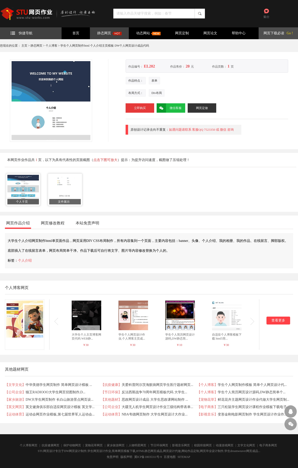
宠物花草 (207, 399)
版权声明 (126, 457)
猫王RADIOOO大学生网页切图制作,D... (55, 392)
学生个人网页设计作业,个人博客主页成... (131, 336)
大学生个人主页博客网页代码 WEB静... (86, 336)
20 (188, 66)
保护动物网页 (72, 445)
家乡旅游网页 (116, 445)
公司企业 (15, 392)
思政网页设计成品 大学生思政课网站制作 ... (155, 399)
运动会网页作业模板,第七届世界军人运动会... (60, 414)
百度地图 (170, 457)
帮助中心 (239, 33)
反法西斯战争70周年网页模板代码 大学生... (154, 392)
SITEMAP (184, 457)
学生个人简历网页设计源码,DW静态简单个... (251, 392)
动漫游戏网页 (224, 445)
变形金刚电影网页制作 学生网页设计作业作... (252, 414)
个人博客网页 (28, 445)
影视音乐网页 (181, 445)
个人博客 (51, 45)
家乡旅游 (15, 399)
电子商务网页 (268, 445)
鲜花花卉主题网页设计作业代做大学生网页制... (253, 399)
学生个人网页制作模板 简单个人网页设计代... (252, 385)
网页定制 (182, 33)
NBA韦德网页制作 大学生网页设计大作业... (155, 414)
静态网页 (109, 33)
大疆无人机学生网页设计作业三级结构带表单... (157, 407)
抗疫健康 (111, 385)
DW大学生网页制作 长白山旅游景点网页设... (59, 399)
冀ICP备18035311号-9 (148, 457)
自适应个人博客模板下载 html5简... (227, 336)
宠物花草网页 (94, 445)
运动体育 (15, 414)
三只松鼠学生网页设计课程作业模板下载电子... (253, 407)
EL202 (149, 66)
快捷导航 (22, 33)
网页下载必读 (274, 33)
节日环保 (111, 392)
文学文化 (15, 385)
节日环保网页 (159, 445)
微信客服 (169, 108)
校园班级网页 (203, 445)
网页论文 (210, 33)
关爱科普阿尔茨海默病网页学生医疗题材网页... (157, 385)
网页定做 (202, 108)
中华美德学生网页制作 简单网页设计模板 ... (59, 385)
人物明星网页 (137, 445)
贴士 (266, 16)
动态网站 (148, 33)
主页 (24, 45)
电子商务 (207, 407)
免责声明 (112, 457)
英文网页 (15, 407)
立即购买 (140, 108)
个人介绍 (25, 260)
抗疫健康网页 (50, 445)
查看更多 (278, 320)
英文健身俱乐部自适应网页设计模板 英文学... (60, 407)
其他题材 (111, 399)
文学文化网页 (246, 445)
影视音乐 (207, 414)
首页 (75, 33)
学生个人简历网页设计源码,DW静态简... (180, 336)
